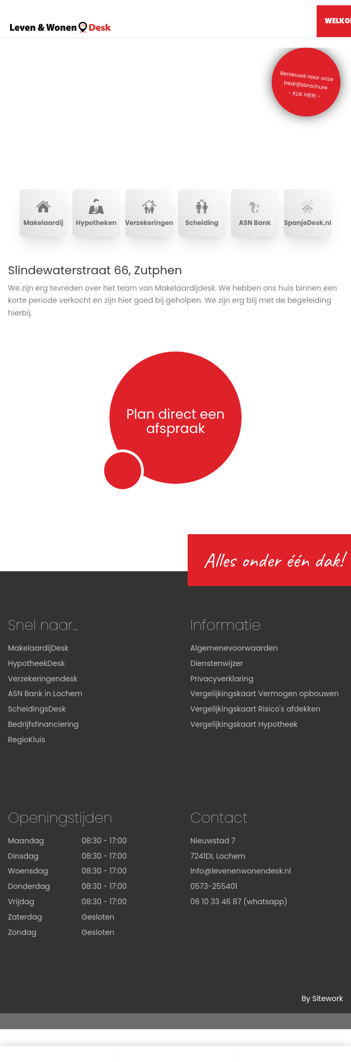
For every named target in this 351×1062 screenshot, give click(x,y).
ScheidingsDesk (37, 709)
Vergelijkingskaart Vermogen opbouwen (264, 693)
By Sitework (322, 998)
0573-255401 (213, 886)
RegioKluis (26, 739)
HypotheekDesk (36, 663)
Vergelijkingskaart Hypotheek (244, 724)
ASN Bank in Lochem (45, 693)
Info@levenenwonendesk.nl (240, 871)
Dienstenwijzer (216, 663)
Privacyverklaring (221, 678)
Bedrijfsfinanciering (43, 724)
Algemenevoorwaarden (234, 648)
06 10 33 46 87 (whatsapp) (239, 901)
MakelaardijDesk (38, 648)
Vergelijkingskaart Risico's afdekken (255, 709)
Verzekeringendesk (43, 678)
